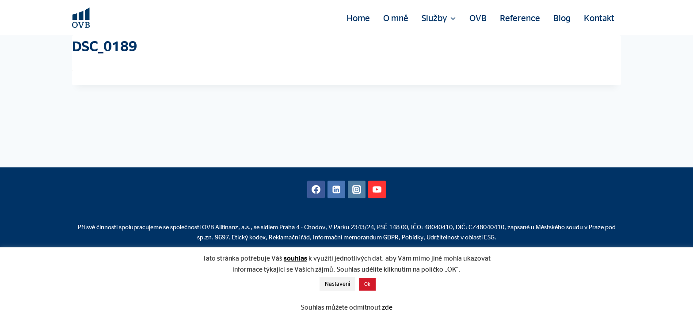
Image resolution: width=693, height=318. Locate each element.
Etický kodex (249, 237)
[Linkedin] (336, 189)
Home (358, 18)
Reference (520, 18)
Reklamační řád (289, 237)
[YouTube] (377, 189)
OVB (478, 18)
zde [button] (387, 307)
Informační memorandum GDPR (356, 237)
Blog (562, 18)
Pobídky (412, 237)
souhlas (295, 258)
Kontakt (599, 18)
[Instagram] (357, 189)
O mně (395, 18)
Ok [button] (367, 284)
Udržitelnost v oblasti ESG (460, 237)
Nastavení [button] (337, 283)
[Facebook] (316, 189)
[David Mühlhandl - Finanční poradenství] (81, 18)
